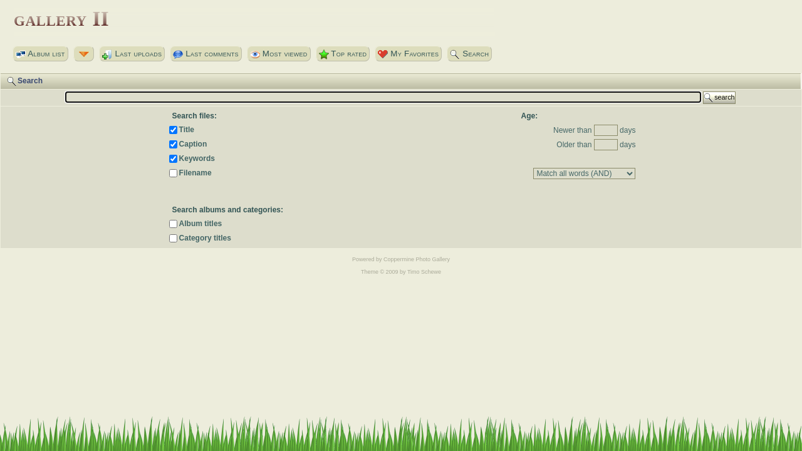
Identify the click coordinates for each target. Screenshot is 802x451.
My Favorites (408, 54)
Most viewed (279, 54)
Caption (193, 144)
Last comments (206, 54)
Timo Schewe (424, 272)
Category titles (205, 238)
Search (469, 54)
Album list (40, 54)
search (719, 98)
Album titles (200, 223)
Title (186, 129)
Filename (195, 172)
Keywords (197, 158)
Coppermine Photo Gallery (416, 259)
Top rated (343, 54)
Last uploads (132, 54)
